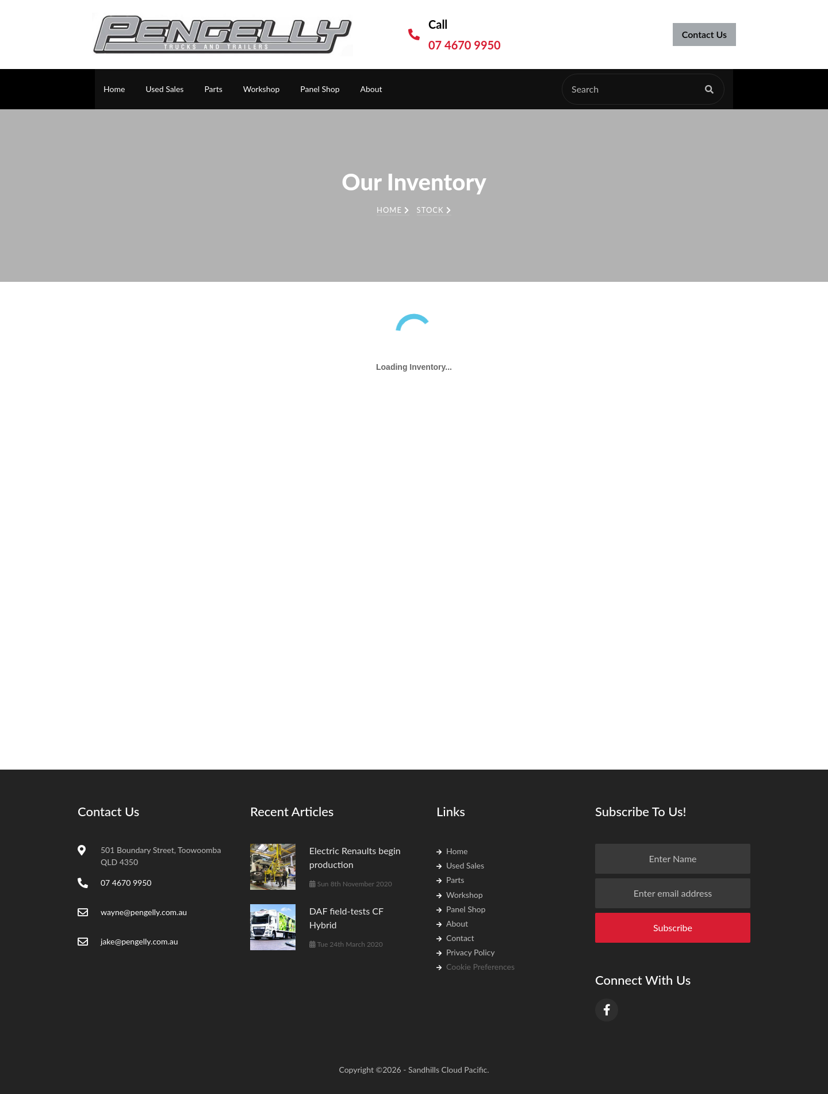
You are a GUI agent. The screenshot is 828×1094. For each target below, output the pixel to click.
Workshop (261, 89)
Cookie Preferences (475, 966)
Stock (434, 210)
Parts (213, 89)
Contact (455, 938)
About (371, 89)
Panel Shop (319, 89)
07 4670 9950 (464, 45)
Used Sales (164, 89)
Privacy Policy (465, 952)
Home (114, 89)
